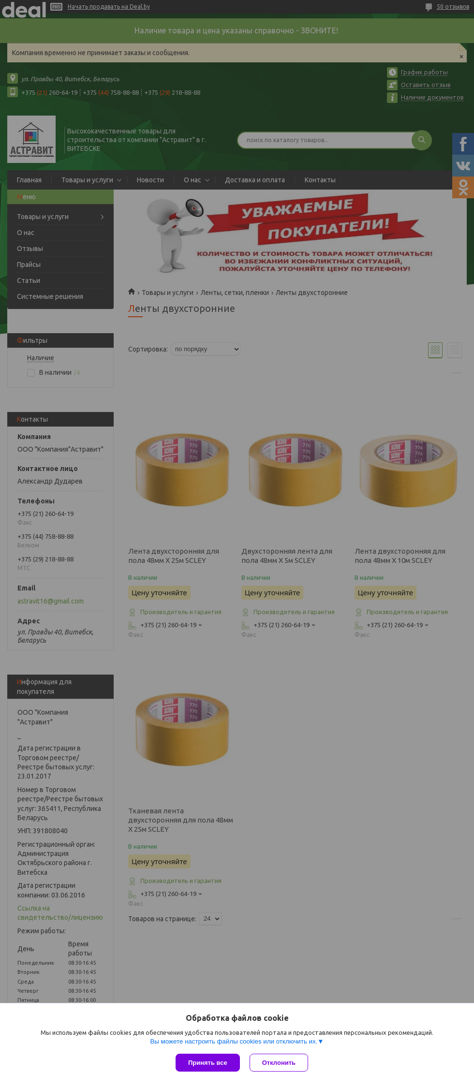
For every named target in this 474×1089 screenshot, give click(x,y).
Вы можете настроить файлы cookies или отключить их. (233, 1041)
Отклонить (279, 1062)
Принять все (207, 1062)
